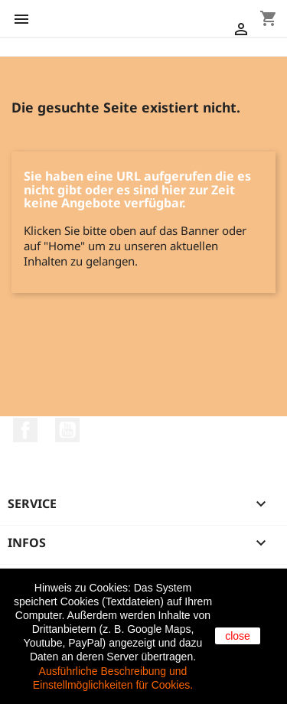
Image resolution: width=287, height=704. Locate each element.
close (237, 636)
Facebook (25, 430)
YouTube (67, 430)
